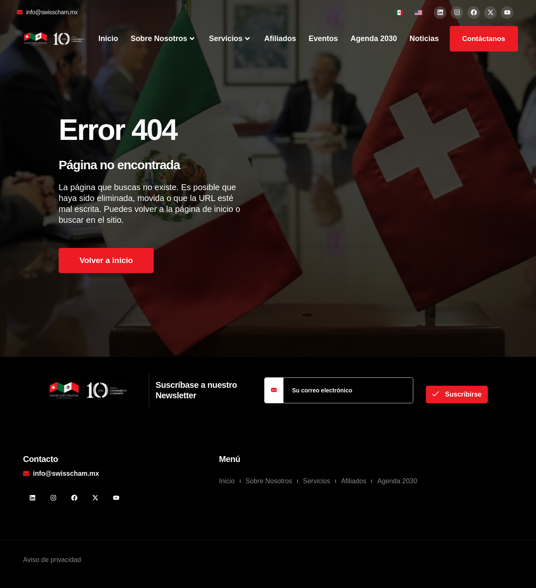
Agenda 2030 (373, 38)
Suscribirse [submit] (457, 394)
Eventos (323, 38)
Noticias (424, 38)
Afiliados (280, 38)
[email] (348, 390)
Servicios (230, 39)
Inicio (108, 38)
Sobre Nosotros (163, 39)
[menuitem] (399, 12)
